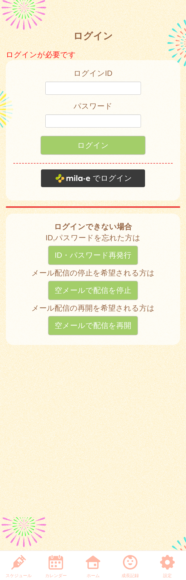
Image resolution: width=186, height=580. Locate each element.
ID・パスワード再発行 (93, 255)
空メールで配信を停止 (93, 290)
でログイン (112, 178)
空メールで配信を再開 (93, 325)
